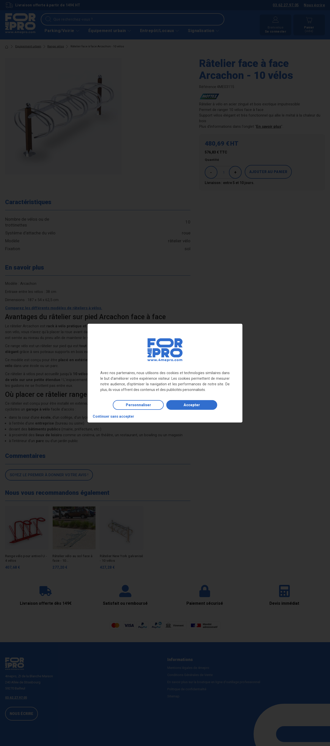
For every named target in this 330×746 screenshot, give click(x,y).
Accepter (192, 405)
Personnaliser (138, 405)
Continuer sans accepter (113, 416)
